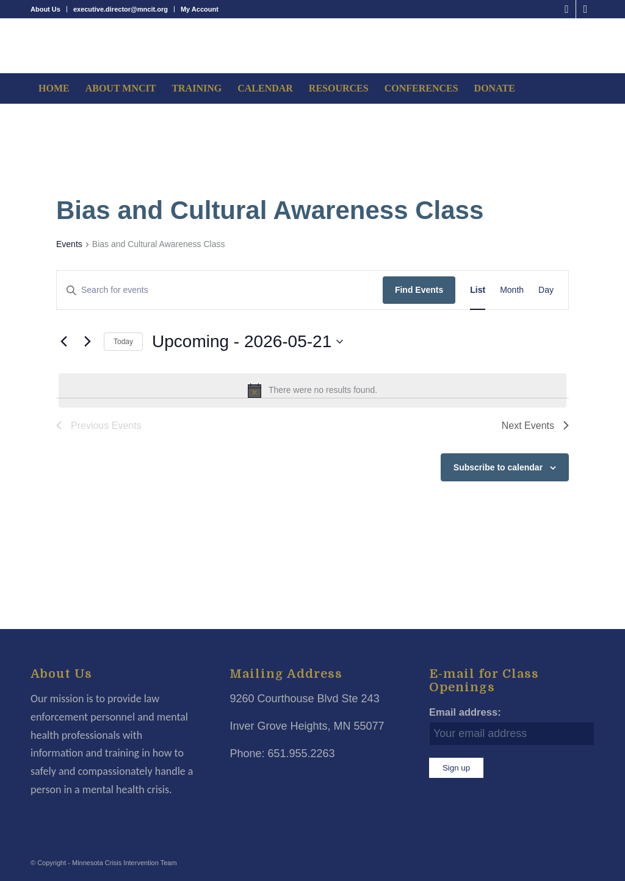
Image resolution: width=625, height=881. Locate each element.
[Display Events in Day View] (546, 290)
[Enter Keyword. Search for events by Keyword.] (220, 290)
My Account (200, 9)
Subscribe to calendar (498, 467)
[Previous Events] (63, 341)
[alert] (312, 390)
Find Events (419, 290)
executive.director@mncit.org (120, 9)
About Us (45, 9)
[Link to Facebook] (567, 9)
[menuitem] (49, 9)
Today (123, 341)
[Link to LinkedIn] (585, 9)
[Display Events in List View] (477, 290)
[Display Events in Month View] (512, 290)
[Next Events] (87, 341)
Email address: (465, 712)
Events (69, 244)
